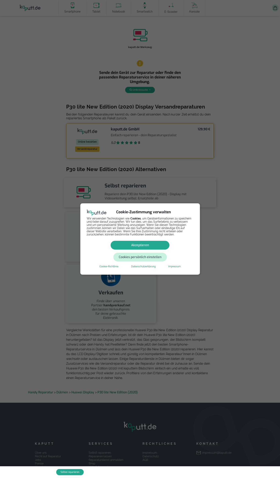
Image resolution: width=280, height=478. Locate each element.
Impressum (174, 260)
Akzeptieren (112, 251)
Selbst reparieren (70, 472)
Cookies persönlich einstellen (163, 251)
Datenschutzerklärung (143, 260)
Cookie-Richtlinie (108, 260)
